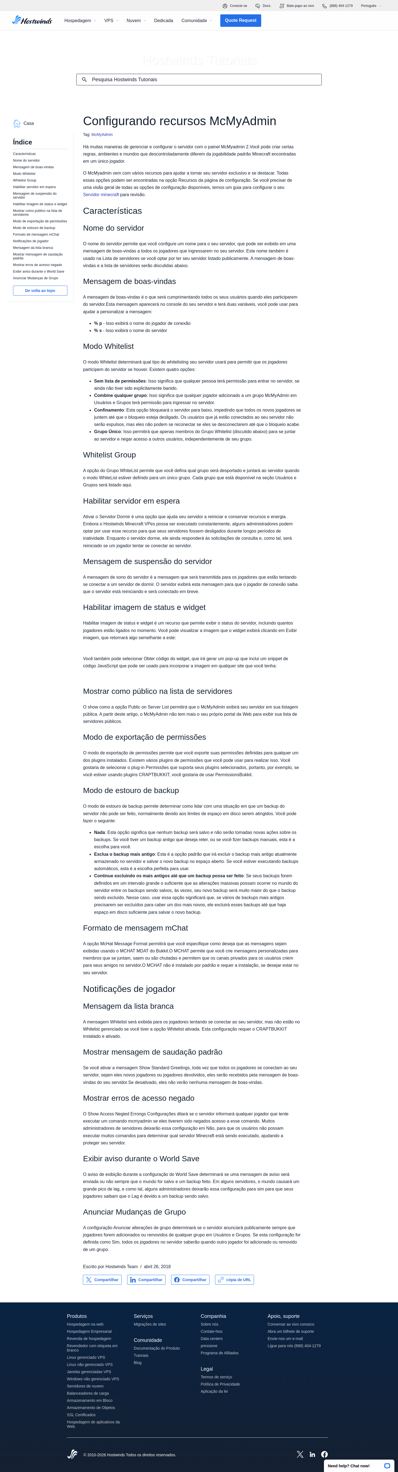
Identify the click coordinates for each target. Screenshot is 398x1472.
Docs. (263, 6)
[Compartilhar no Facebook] (190, 1280)
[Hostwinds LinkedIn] (309, 1455)
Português (372, 6)
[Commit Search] (84, 79)
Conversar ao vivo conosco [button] (291, 1324)
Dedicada (163, 20)
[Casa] (32, 20)
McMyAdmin (102, 134)
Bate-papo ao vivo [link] (297, 6)
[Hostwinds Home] (72, 1455)
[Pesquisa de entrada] (206, 79)
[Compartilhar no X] (102, 1280)
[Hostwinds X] (297, 1455)
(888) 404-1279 (337, 6)
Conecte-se (235, 6)
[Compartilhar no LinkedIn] (146, 1280)
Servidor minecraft (101, 194)
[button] (359, 1464)
